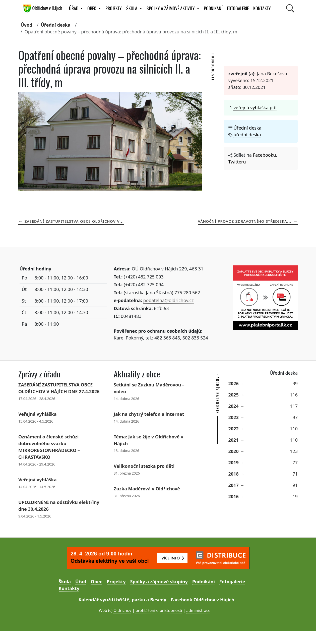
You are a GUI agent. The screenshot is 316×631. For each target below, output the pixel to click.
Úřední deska (55, 25)
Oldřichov (122, 610)
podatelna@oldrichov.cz (168, 300)
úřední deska (247, 135)
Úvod (26, 25)
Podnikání (213, 8)
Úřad (80, 582)
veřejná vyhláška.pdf (255, 107)
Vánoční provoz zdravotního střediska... (244, 221)
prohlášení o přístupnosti (159, 610)
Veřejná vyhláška (37, 414)
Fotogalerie (238, 8)
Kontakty (262, 8)
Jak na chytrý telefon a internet (149, 414)
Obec (96, 582)
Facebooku (264, 155)
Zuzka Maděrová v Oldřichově (147, 489)
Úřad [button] (74, 8)
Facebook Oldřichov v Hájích (202, 600)
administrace (198, 610)
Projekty (113, 8)
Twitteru (237, 162)
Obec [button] (92, 8)
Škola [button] (132, 8)
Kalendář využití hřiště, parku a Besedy (122, 600)
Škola (65, 582)
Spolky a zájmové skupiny (159, 582)
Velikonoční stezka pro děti (144, 466)
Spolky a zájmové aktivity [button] (171, 8)
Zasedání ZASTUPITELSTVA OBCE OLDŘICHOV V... (74, 221)
